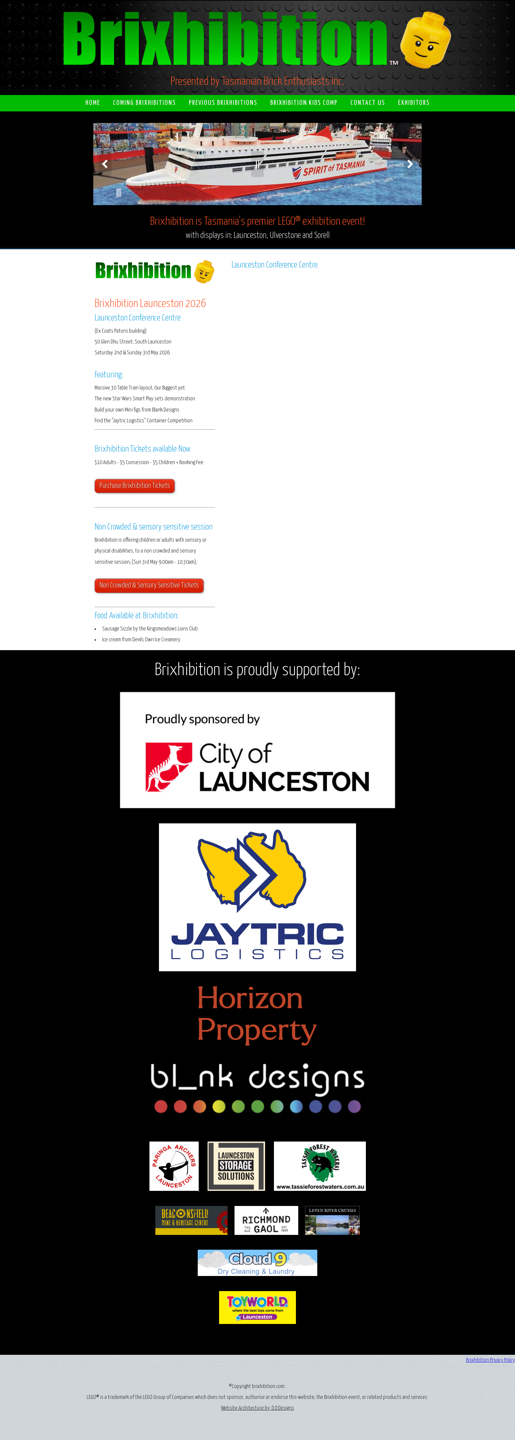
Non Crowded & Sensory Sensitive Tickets (149, 585)
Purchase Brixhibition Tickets (135, 485)
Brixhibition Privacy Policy (490, 1360)
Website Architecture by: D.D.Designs (257, 1408)
